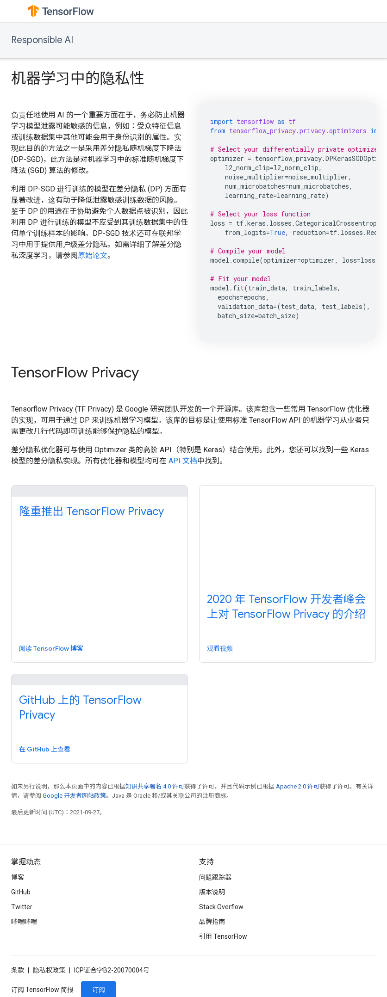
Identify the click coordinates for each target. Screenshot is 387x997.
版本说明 (212, 892)
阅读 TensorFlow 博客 (51, 648)
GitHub (21, 892)
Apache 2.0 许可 (297, 786)
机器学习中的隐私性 (77, 78)
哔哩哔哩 (24, 921)
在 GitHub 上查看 (44, 749)
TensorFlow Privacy (75, 372)
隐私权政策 (49, 970)
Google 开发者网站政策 (74, 795)
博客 (17, 877)
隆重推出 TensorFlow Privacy (91, 511)
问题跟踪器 (215, 877)
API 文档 (183, 460)
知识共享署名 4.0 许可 (154, 786)
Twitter (21, 907)
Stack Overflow (221, 907)
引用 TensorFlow (223, 936)
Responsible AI (42, 40)
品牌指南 (212, 921)
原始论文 (92, 255)
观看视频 (220, 648)
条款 (17, 970)
